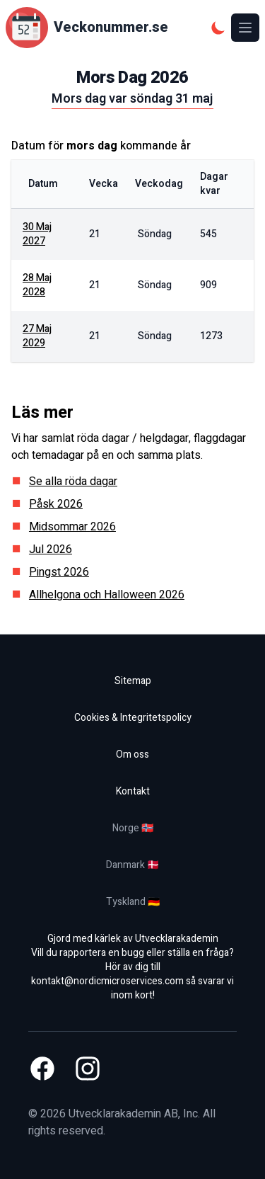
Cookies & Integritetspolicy (133, 717)
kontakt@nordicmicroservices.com (107, 981)
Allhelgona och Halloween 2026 (106, 594)
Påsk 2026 (56, 504)
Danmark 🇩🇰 (132, 865)
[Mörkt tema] (218, 27)
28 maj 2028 (37, 285)
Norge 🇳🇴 (132, 828)
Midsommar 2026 (72, 526)
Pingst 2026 (59, 572)
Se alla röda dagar (73, 481)
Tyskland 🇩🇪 (133, 901)
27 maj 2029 (37, 336)
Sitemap (132, 680)
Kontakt (133, 791)
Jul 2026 (50, 549)
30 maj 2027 (37, 234)
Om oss (132, 754)
